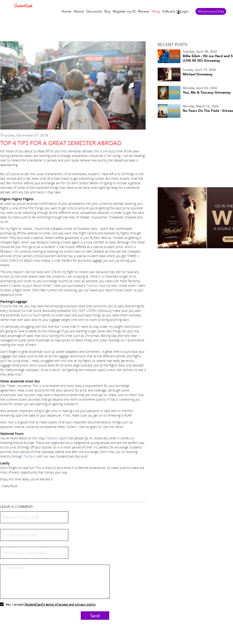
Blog (156, 11)
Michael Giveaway (198, 74)
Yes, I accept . (48, 605)
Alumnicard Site (211, 11)
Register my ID (124, 11)
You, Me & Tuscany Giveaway (207, 92)
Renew (143, 11)
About (79, 11)
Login (184, 11)
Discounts (94, 11)
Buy (107, 11)
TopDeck (92, 285)
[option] (73, 87)
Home (66, 11)
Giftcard (168, 11)
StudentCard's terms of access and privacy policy (59, 604)
